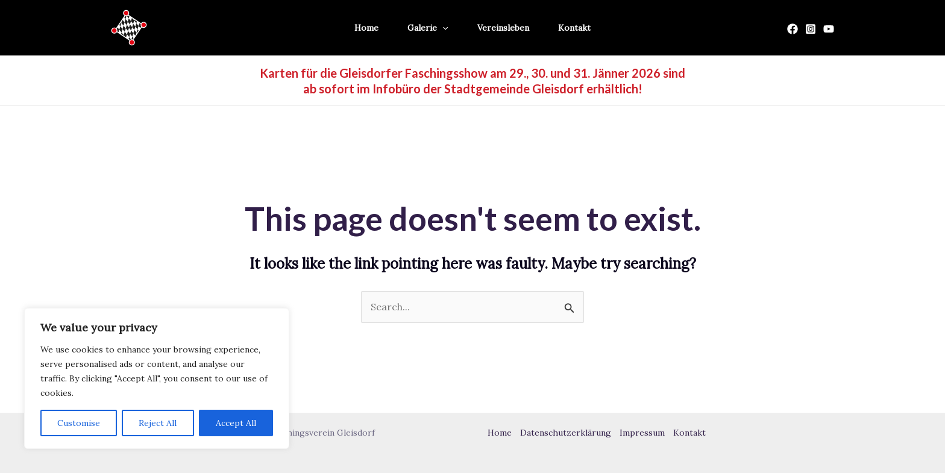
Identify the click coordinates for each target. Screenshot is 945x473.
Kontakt (574, 27)
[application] (442, 28)
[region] (156, 378)
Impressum (642, 432)
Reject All (158, 423)
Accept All (236, 423)
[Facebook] (792, 28)
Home (366, 27)
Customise (78, 423)
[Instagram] (810, 28)
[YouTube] (828, 28)
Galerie (427, 28)
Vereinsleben (503, 27)
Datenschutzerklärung (565, 432)
